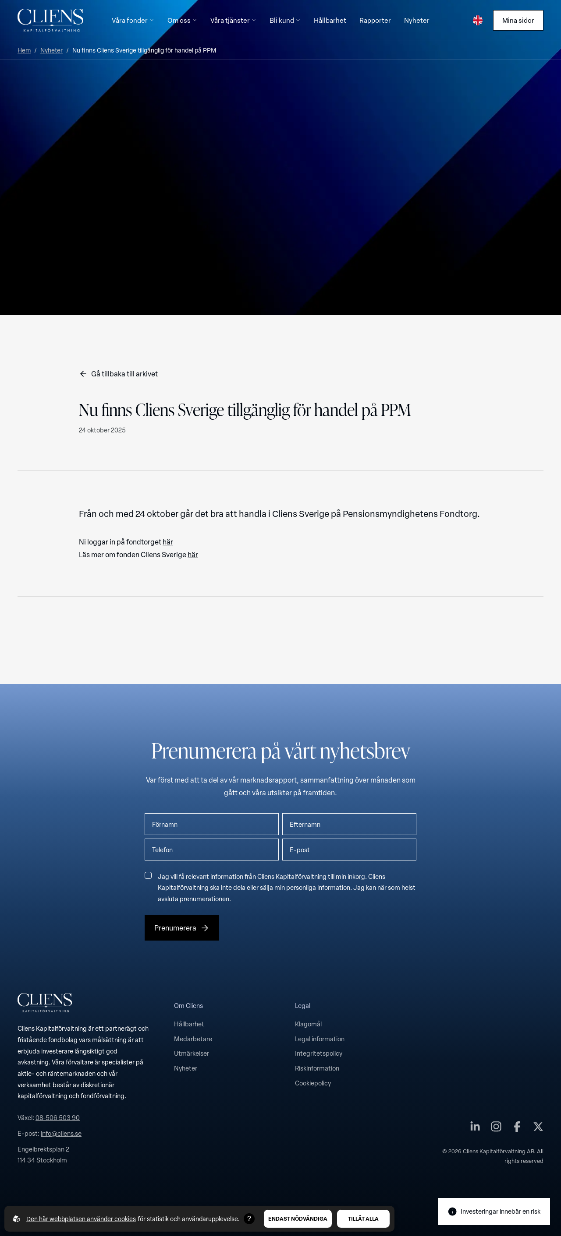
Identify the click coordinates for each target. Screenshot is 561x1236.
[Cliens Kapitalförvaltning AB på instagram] (496, 1128)
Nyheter (51, 50)
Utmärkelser (191, 1053)
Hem (24, 50)
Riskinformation (317, 1068)
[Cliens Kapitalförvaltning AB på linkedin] (475, 1128)
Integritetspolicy (318, 1053)
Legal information (319, 1038)
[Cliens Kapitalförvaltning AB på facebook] (517, 1128)
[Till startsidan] (50, 20)
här (168, 542)
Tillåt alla (363, 1218)
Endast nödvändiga (297, 1218)
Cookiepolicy (313, 1082)
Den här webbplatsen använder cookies (81, 1219)
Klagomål (308, 1023)
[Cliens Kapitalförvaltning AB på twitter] (538, 1128)
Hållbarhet (189, 1023)
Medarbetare (193, 1038)
